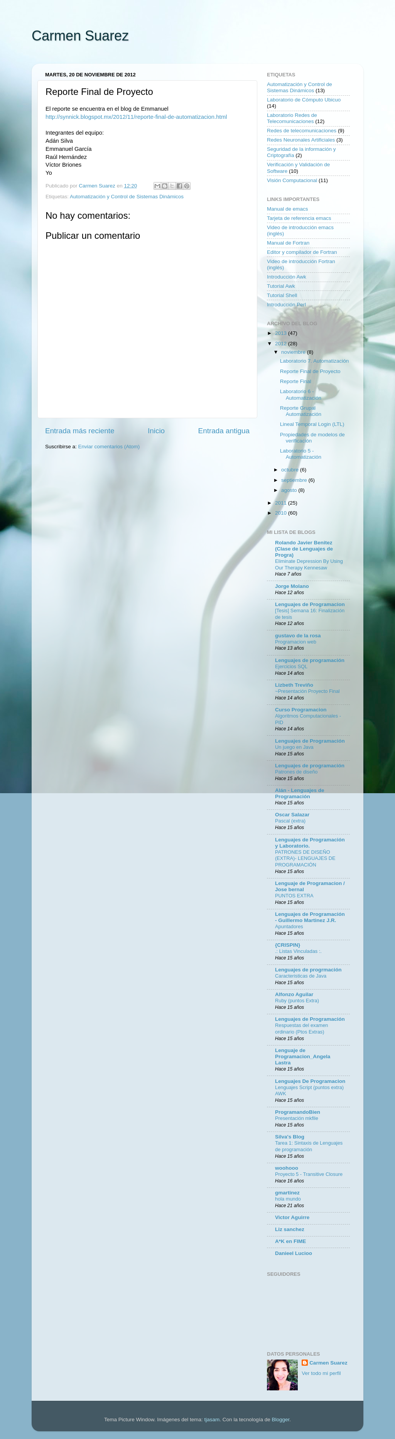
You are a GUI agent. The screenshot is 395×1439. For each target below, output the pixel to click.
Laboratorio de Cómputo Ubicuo (304, 100)
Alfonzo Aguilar (294, 994)
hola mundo (288, 1199)
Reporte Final (295, 381)
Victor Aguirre (292, 1217)
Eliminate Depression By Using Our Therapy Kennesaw (309, 564)
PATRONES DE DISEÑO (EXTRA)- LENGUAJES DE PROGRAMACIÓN (305, 858)
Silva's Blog (289, 1137)
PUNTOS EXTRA (294, 896)
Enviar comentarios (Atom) (109, 446)
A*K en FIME (290, 1241)
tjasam (212, 1419)
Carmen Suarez (80, 36)
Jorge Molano (292, 586)
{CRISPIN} (287, 945)
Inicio (156, 431)
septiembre (295, 480)
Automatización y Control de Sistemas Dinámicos (127, 196)
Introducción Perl (286, 304)
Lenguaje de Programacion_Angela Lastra (302, 1056)
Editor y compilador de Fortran (302, 252)
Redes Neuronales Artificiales (301, 140)
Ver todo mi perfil (321, 1373)
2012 (281, 343)
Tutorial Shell (282, 295)
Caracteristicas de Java (300, 976)
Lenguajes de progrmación (308, 970)
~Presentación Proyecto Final (307, 691)
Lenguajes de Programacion (310, 604)
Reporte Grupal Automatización (300, 411)
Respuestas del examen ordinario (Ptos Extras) (301, 1028)
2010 (281, 513)
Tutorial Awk (281, 286)
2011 (281, 503)
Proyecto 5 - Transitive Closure (309, 1174)
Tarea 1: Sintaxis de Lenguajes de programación (309, 1146)
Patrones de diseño (296, 772)
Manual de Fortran (288, 243)
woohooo (286, 1168)
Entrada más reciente (80, 431)
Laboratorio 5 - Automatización (300, 454)
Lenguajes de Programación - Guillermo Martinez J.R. (310, 917)
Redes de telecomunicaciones (301, 130)
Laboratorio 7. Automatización (314, 361)
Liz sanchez (289, 1229)
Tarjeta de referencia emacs (299, 218)
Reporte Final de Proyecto (310, 371)
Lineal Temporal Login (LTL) (312, 424)
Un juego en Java (294, 747)
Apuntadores (289, 926)
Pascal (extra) (290, 821)
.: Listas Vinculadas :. (298, 951)
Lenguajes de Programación (310, 741)
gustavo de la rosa (298, 635)
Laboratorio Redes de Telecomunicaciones (292, 118)
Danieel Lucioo (293, 1253)
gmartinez (287, 1193)
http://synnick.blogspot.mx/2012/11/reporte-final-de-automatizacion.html (136, 117)
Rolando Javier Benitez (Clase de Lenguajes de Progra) (304, 549)
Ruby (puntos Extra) (297, 1000)
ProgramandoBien (297, 1112)
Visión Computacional (292, 180)
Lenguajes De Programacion (310, 1081)
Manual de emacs (287, 209)
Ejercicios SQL (291, 666)
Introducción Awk (286, 277)
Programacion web (295, 642)
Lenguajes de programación (309, 660)
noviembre (294, 352)
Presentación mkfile (296, 1118)
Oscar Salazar (292, 814)
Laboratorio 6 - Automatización (300, 394)
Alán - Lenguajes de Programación (299, 793)
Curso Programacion (301, 710)
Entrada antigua (224, 431)
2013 (281, 333)
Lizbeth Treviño (294, 685)
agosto (289, 490)
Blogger (280, 1419)
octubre (290, 470)
